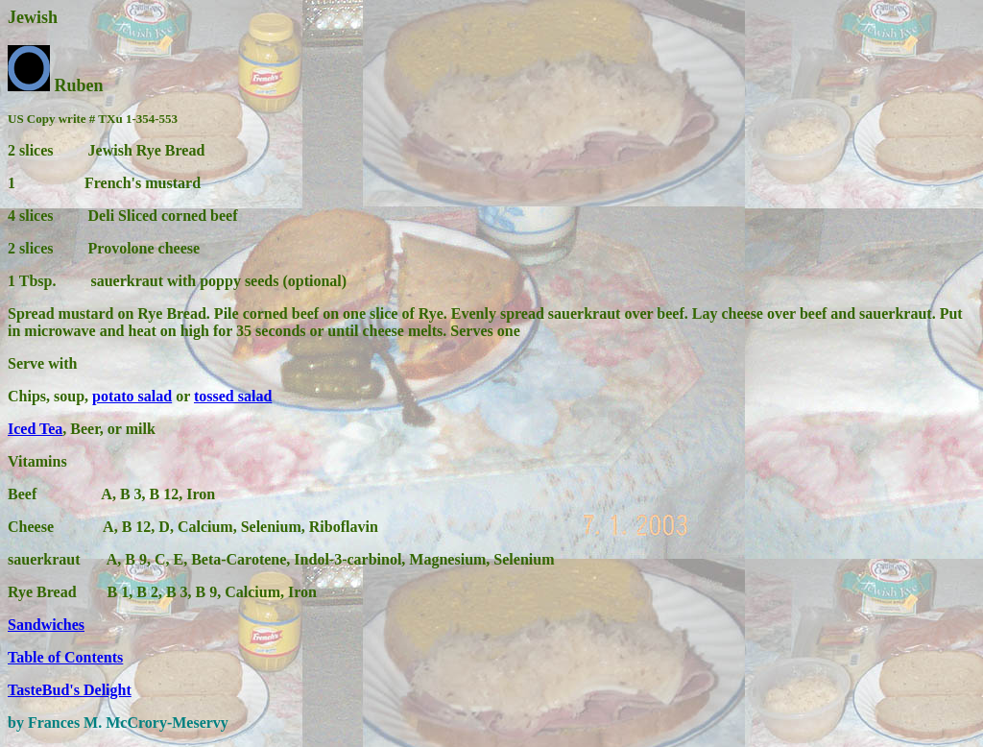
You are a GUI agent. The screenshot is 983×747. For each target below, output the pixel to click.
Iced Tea (35, 429)
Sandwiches (46, 624)
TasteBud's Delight (70, 690)
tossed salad (233, 396)
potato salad (132, 396)
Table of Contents (65, 657)
